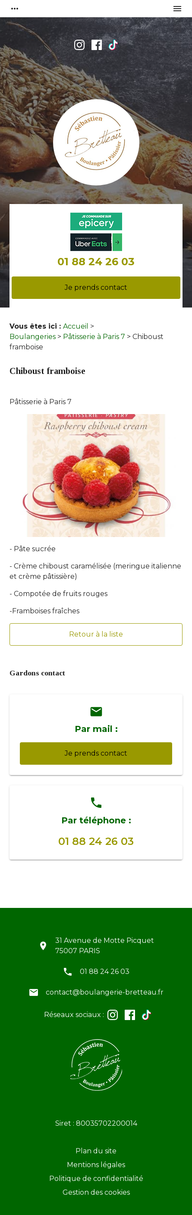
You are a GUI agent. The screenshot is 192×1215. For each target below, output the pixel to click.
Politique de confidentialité (96, 1178)
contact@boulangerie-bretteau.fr (105, 992)
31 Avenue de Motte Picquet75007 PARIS (104, 945)
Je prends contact (96, 287)
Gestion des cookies (96, 1192)
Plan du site (96, 1151)
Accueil (75, 326)
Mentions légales (96, 1165)
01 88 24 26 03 (96, 261)
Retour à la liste (96, 634)
